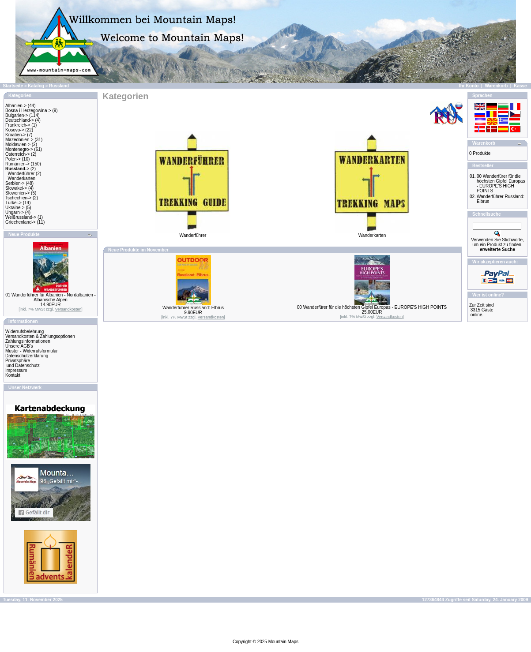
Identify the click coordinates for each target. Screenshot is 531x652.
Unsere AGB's (19, 346)
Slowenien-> (17, 193)
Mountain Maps (283, 641)
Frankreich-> (17, 125)
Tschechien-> (18, 197)
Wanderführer (21, 173)
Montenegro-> (19, 149)
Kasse (520, 85)
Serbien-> (15, 183)
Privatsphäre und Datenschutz (22, 363)
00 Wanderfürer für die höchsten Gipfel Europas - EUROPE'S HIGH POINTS (372, 307)
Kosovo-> (14, 129)
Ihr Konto (468, 85)
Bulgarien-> (16, 115)
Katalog (36, 85)
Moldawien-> (17, 144)
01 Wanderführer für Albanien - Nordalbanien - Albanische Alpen (50, 297)
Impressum (16, 370)
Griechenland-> (20, 222)
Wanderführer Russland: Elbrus (193, 307)
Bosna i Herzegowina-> (28, 110)
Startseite (13, 85)
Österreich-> (17, 154)
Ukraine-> (15, 207)
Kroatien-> (15, 134)
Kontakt (12, 375)
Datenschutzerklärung (26, 355)
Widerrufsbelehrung (24, 331)
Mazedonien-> (19, 139)
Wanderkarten (21, 178)
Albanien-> (15, 105)
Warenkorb (496, 85)
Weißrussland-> (20, 217)
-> (17, 168)
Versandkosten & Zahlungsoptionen (40, 336)
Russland (59, 85)
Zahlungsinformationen (27, 341)
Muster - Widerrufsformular (31, 350)
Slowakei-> (16, 188)
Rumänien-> (17, 163)
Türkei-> (13, 202)
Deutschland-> (19, 120)
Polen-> (13, 159)
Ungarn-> (14, 212)
